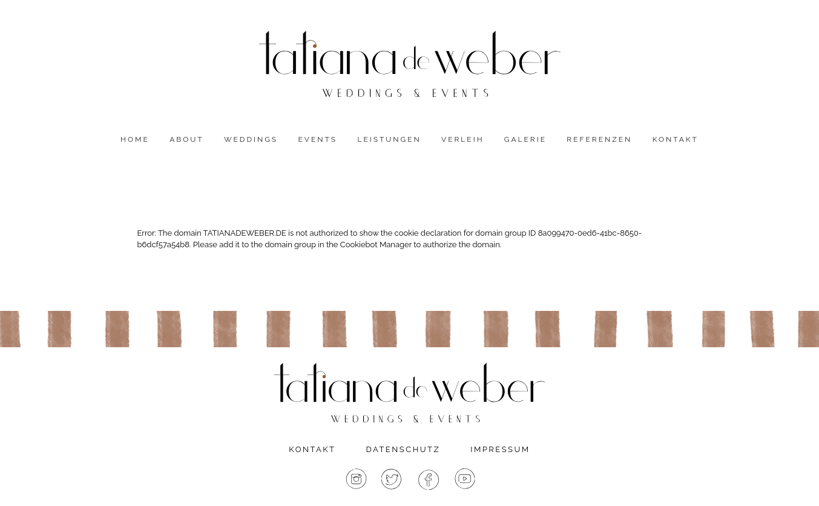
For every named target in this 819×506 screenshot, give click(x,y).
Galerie (525, 139)
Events (317, 139)
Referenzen (599, 139)
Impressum (500, 449)
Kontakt (676, 139)
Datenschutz (403, 449)
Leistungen (389, 139)
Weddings (251, 139)
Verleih (462, 139)
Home (135, 139)
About (186, 139)
